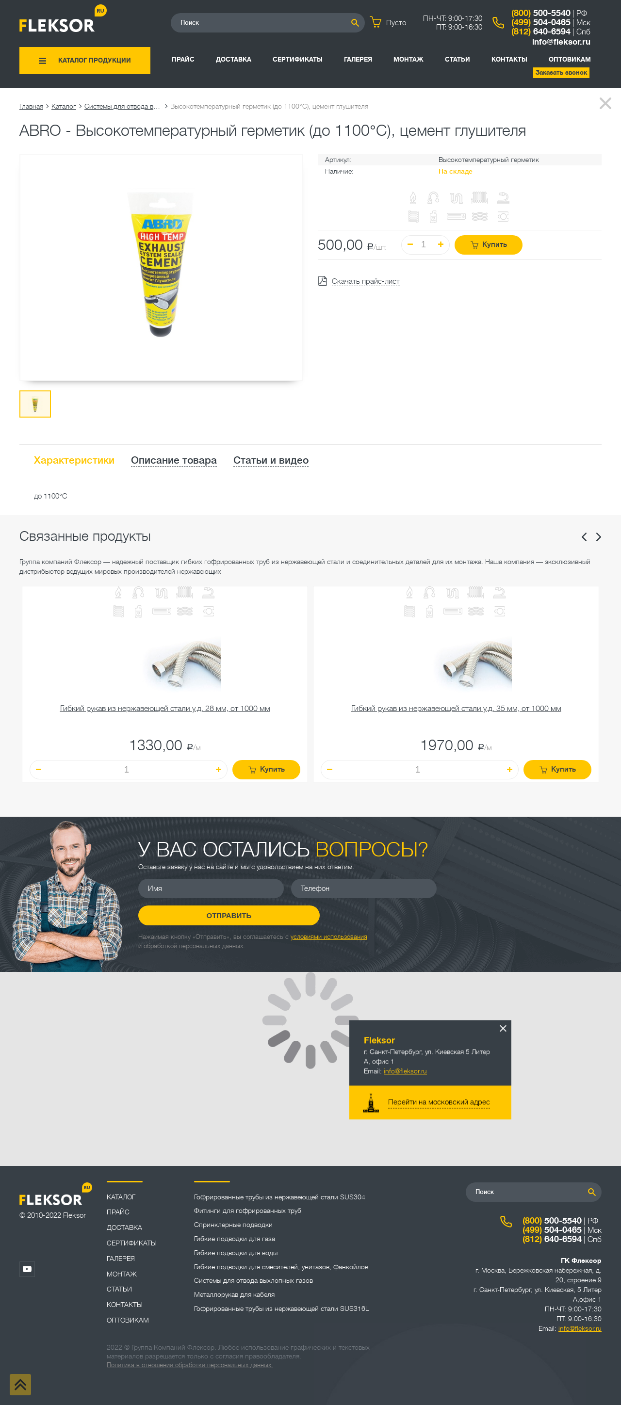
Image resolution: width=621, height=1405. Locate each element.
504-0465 (541, 22)
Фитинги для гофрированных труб (247, 1210)
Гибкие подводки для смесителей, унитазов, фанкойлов (281, 1267)
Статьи (457, 59)
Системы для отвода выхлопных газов (123, 106)
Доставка (233, 59)
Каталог (63, 106)
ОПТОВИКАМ (570, 59)
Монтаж (408, 59)
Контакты (509, 59)
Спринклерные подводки (233, 1224)
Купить (489, 245)
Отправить (516, 898)
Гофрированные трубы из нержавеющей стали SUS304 (279, 1197)
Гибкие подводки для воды (236, 1253)
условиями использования (329, 927)
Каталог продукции (94, 60)
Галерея (358, 59)
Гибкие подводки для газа (234, 1239)
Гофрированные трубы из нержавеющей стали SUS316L (281, 1308)
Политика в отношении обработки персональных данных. (190, 1365)
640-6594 (541, 31)
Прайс (183, 59)
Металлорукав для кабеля (234, 1294)
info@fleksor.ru (561, 42)
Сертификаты (298, 59)
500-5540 (541, 13)
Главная (31, 106)
